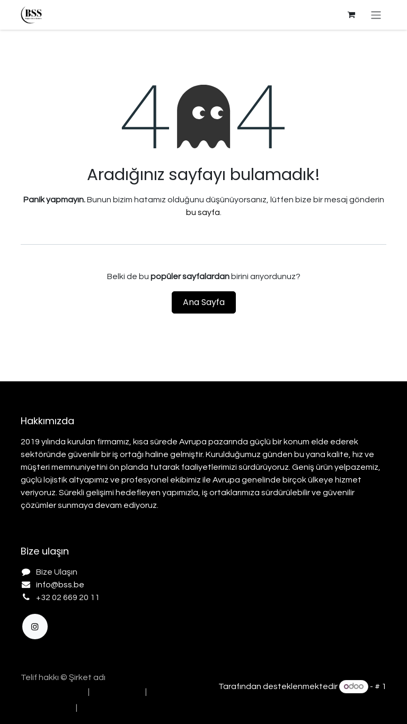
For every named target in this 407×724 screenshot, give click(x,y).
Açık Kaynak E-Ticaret (344, 699)
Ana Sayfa (204, 302)
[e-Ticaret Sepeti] (351, 15)
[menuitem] (51, 692)
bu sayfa (203, 212)
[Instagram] (35, 626)
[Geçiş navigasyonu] (376, 14)
